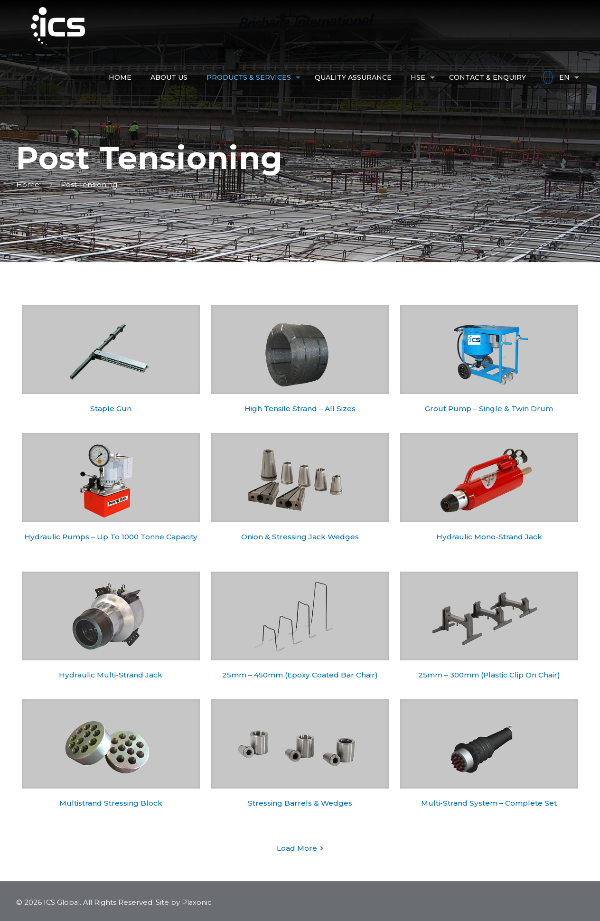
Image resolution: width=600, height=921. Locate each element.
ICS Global (62, 902)
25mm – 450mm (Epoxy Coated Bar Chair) (299, 674)
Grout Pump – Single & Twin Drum (489, 408)
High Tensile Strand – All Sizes (300, 408)
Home (27, 184)
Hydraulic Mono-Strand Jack (489, 536)
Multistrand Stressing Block (111, 803)
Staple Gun (110, 408)
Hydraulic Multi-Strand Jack (110, 674)
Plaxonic (198, 902)
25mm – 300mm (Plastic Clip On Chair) (488, 674)
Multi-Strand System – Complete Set (489, 803)
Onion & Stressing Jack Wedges (300, 536)
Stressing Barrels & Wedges (299, 803)
